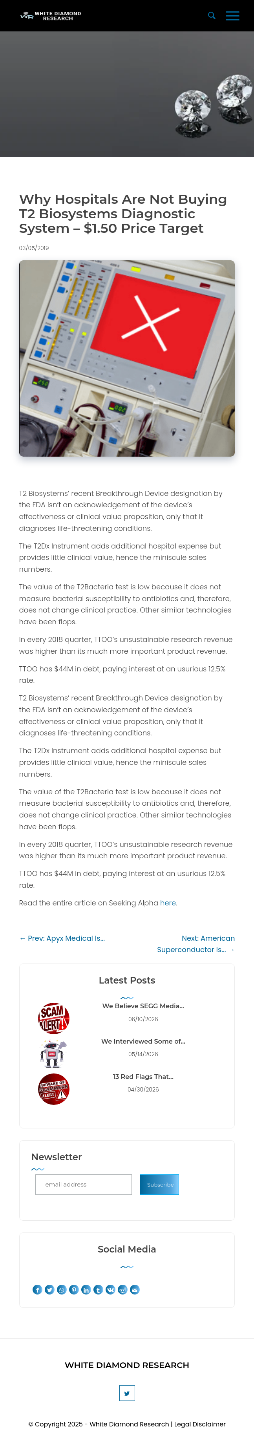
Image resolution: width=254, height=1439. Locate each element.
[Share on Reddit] (123, 1290)
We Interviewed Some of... (143, 1041)
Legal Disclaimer (200, 1424)
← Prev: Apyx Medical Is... (62, 938)
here (168, 903)
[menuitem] (212, 15)
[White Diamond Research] (105, 15)
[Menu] (233, 15)
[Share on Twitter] (50, 1290)
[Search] (212, 15)
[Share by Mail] (135, 1290)
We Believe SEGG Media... (143, 1006)
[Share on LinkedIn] (86, 1290)
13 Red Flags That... (143, 1077)
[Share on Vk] (110, 1290)
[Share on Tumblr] (98, 1290)
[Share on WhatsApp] (62, 1290)
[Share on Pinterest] (74, 1290)
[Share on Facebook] (37, 1290)
